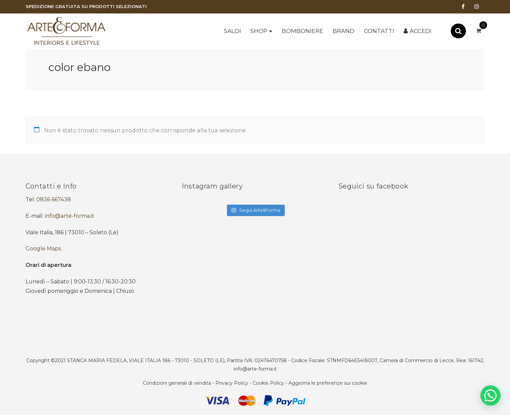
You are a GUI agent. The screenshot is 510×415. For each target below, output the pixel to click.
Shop (258, 31)
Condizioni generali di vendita (177, 383)
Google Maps (43, 248)
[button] (490, 395)
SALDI (232, 31)
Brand (343, 31)
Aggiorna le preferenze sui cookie (327, 383)
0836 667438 (53, 199)
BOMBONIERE (302, 31)
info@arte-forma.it (69, 216)
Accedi (421, 31)
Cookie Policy (268, 383)
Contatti (379, 31)
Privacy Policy (231, 383)
